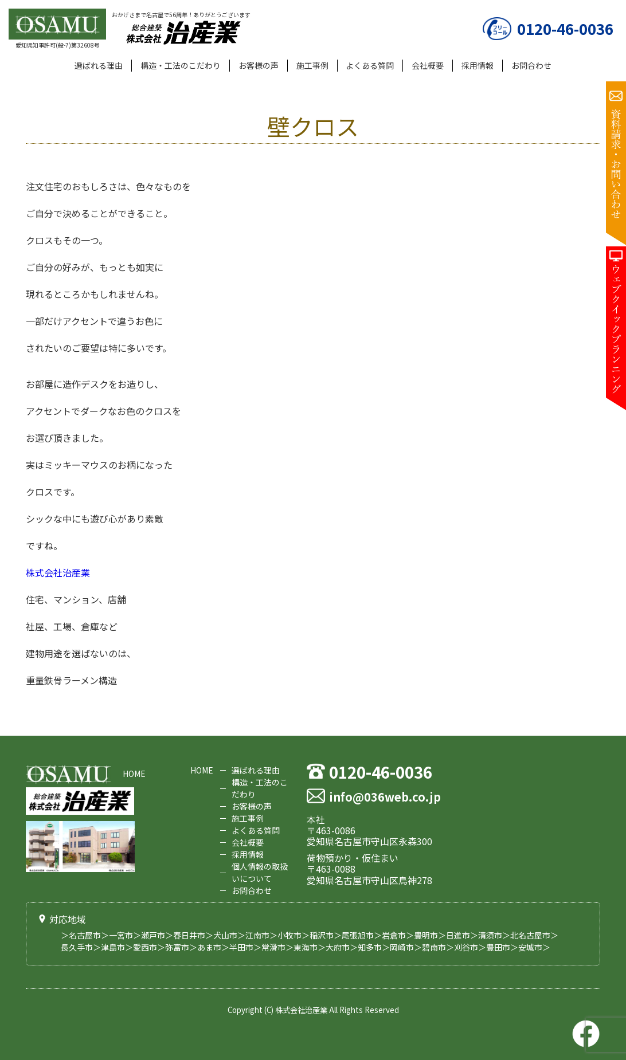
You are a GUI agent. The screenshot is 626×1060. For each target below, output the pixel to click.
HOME (134, 774)
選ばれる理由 (99, 65)
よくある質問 (370, 65)
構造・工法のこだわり (180, 65)
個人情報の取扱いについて (260, 872)
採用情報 (477, 65)
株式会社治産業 (58, 572)
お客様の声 (258, 65)
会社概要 (428, 65)
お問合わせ (531, 65)
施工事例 (312, 65)
